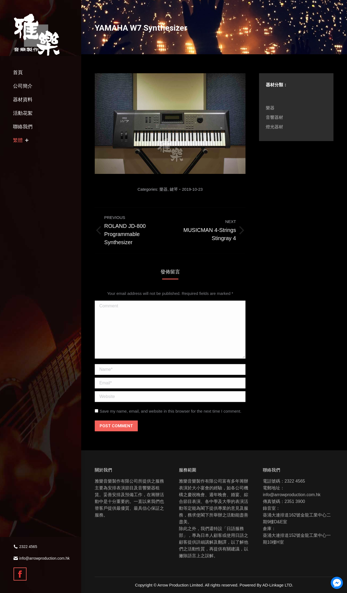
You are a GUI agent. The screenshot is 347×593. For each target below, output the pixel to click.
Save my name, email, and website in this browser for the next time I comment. (170, 411)
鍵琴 (174, 189)
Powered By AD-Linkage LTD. (266, 585)
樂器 (163, 189)
